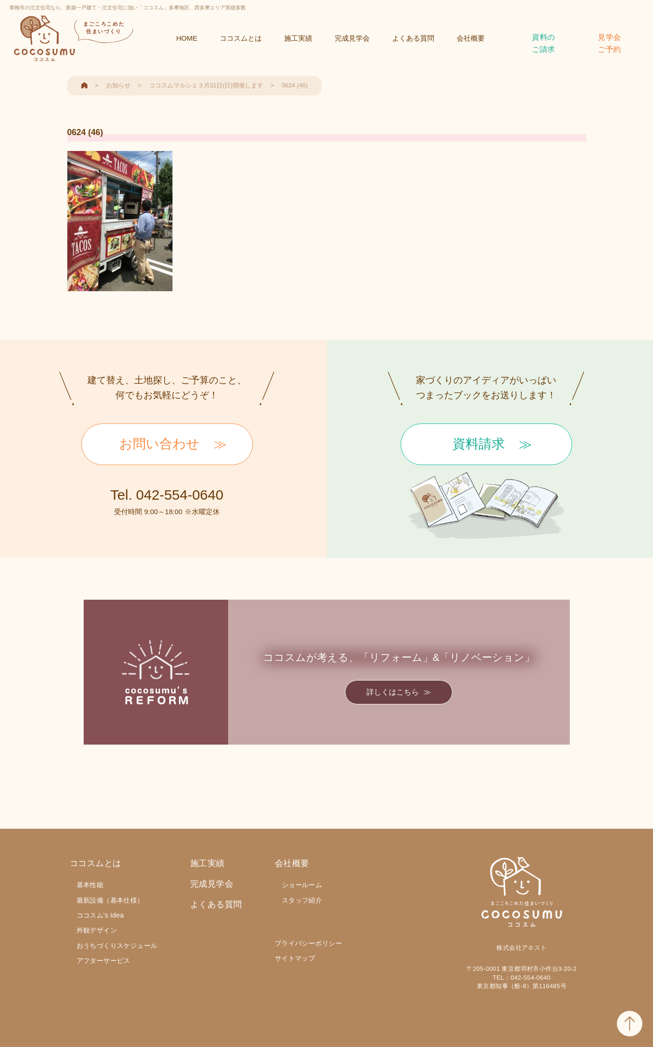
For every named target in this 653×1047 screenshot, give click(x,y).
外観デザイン (97, 930)
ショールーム (302, 885)
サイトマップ (295, 958)
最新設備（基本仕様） (110, 900)
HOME (186, 38)
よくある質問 (413, 38)
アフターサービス (103, 960)
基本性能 (90, 885)
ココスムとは (241, 38)
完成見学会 (352, 38)
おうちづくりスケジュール (117, 945)
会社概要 (471, 38)
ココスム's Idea (100, 915)
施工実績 (298, 38)
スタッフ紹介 (302, 900)
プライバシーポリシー (308, 943)
